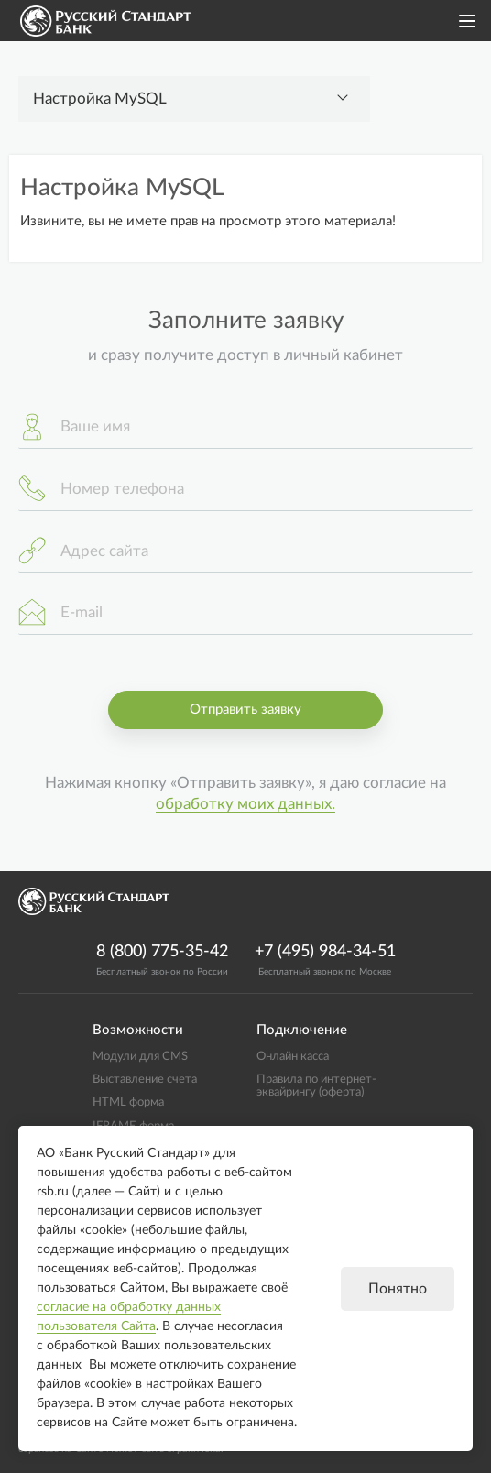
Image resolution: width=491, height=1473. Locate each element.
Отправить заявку (245, 709)
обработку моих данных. (245, 804)
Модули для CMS (140, 1056)
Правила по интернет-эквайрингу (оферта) (316, 1085)
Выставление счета (145, 1079)
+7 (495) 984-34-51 (325, 952)
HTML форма (128, 1102)
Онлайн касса (292, 1056)
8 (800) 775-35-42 (162, 952)
